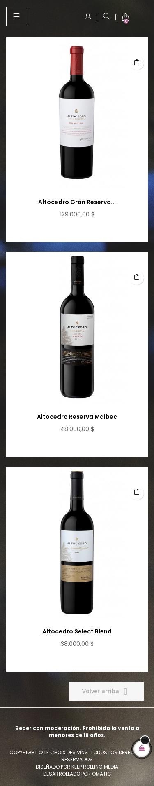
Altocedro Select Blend (77, 631)
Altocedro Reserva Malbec (77, 417)
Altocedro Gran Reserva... (77, 202)
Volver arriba (106, 691)
